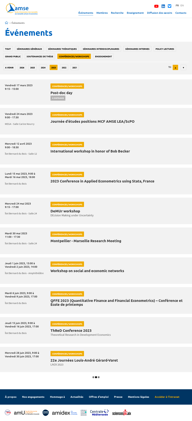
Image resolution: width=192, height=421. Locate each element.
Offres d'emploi (99, 396)
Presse (118, 396)
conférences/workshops (74, 56)
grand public (13, 56)
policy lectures (165, 48)
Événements (85, 12)
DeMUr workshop (65, 211)
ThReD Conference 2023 (71, 330)
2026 (22, 67)
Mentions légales (138, 396)
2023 (53, 67)
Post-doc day (61, 92)
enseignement (103, 56)
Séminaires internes (137, 48)
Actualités (76, 396)
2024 (43, 67)
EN (182, 5)
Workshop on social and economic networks (87, 271)
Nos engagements (33, 396)
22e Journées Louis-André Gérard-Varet (84, 360)
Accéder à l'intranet (167, 396)
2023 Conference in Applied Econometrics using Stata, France (102, 181)
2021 (74, 67)
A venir (9, 67)
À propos (11, 396)
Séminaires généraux (29, 48)
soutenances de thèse (40, 56)
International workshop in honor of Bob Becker (90, 151)
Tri (169, 67)
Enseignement (135, 12)
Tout (8, 48)
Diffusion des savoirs (159, 12)
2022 (64, 67)
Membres (102, 12)
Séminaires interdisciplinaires (101, 48)
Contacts (180, 12)
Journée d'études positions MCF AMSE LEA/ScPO (92, 121)
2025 (32, 67)
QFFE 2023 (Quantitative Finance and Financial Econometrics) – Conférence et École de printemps (116, 302)
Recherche (117, 12)
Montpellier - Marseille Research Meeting (85, 241)
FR (177, 5)
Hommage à (57, 396)
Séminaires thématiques (62, 48)
